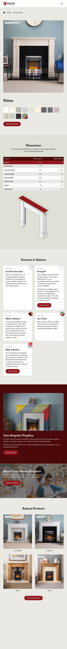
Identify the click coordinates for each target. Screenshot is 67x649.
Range (9, 12)
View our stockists (12, 124)
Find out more (44, 305)
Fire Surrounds (18, 12)
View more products (33, 598)
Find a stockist (11, 452)
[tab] (32, 90)
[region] (33, 174)
